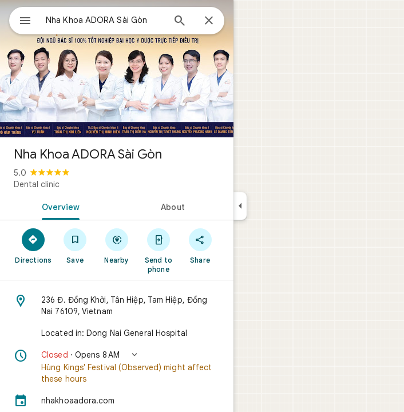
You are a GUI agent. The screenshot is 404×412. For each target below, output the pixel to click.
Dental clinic (37, 184)
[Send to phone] (158, 250)
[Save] (75, 245)
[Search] (179, 22)
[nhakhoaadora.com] (116, 400)
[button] (116, 366)
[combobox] (105, 20)
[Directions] (33, 245)
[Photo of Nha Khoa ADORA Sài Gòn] (116, 68)
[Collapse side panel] (240, 206)
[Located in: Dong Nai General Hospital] (116, 333)
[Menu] (25, 22)
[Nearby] (117, 245)
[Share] (200, 245)
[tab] (58, 206)
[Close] (208, 21)
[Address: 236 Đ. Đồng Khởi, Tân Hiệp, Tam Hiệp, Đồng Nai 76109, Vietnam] (116, 306)
